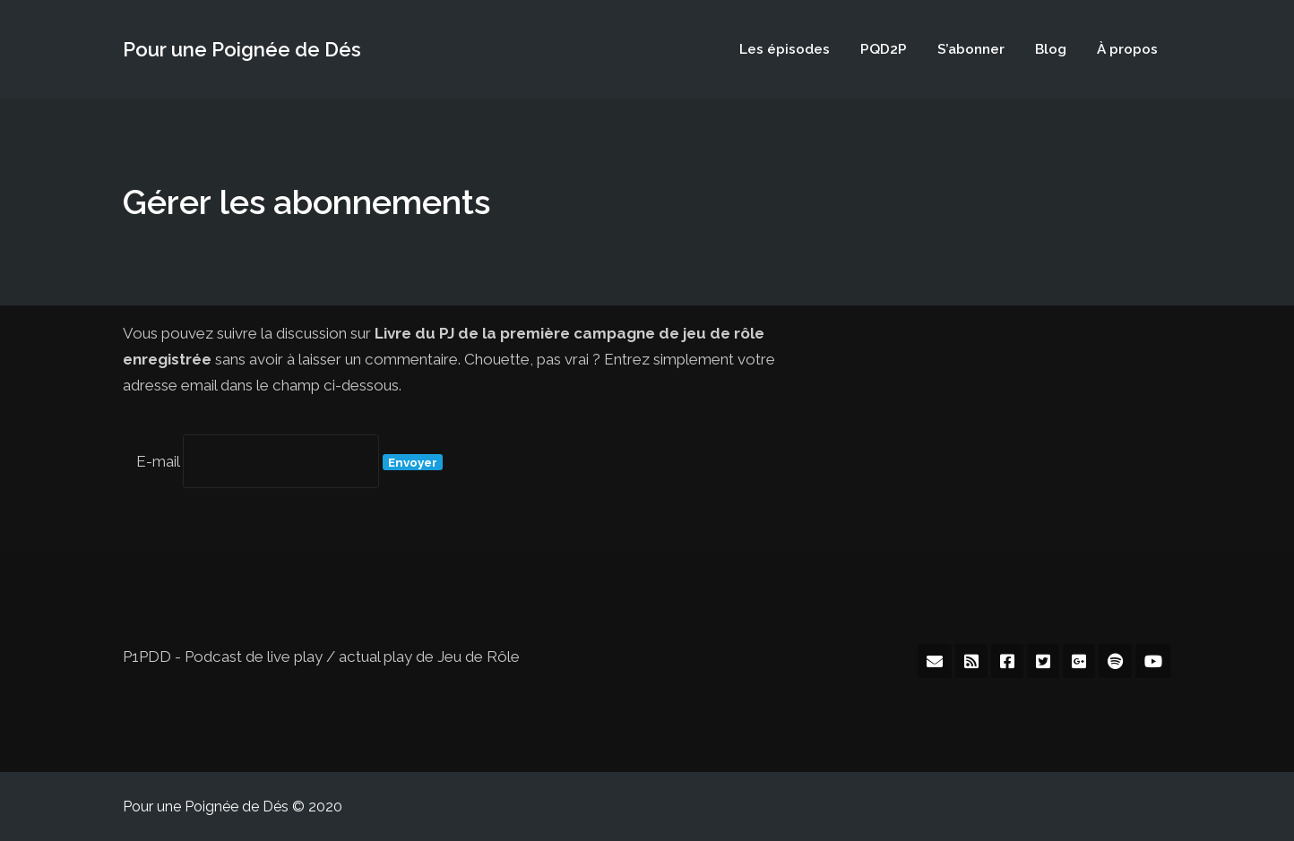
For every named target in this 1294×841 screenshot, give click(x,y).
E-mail (157, 461)
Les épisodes (784, 48)
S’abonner (971, 48)
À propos (1127, 48)
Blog (1050, 48)
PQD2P (883, 48)
